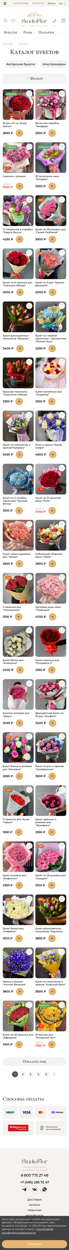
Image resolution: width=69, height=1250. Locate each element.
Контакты (38, 3)
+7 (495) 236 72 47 (34, 1182)
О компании (21, 3)
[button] (5, 3)
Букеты (10, 32)
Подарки (46, 32)
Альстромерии (54, 64)
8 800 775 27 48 (34, 1175)
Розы (27, 32)
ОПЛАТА (34, 1204)
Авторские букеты (20, 64)
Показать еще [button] (34, 1061)
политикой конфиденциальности (27, 1230)
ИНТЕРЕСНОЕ (34, 1215)
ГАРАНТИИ (34, 1210)
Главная (8, 43)
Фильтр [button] (34, 78)
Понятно (34, 1244)
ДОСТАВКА (34, 1199)
